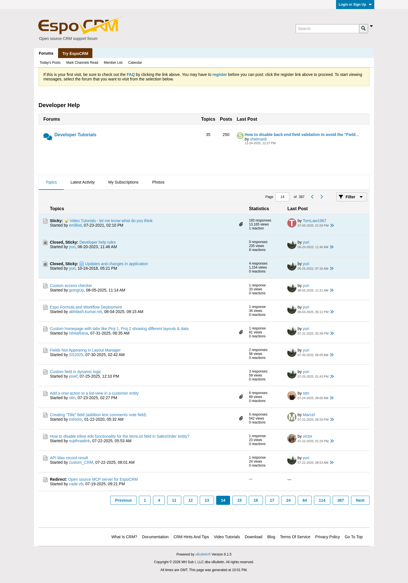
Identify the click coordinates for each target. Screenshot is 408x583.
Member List (113, 63)
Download (253, 537)
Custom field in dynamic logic (75, 371)
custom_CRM (81, 462)
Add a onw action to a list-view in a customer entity (94, 393)
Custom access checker (71, 285)
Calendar (135, 63)
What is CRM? (124, 537)
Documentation (155, 537)
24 (288, 500)
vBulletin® (203, 554)
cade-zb (76, 484)
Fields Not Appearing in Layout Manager (85, 350)
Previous (123, 500)
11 (174, 500)
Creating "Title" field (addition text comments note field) (98, 414)
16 (256, 500)
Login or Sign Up (355, 5)
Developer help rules (97, 242)
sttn (72, 397)
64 (305, 500)
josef (73, 376)
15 (239, 500)
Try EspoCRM (75, 53)
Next (360, 500)
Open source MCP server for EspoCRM (103, 479)
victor (307, 436)
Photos (158, 182)
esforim (75, 419)
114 (322, 500)
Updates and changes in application (116, 263)
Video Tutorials (227, 537)
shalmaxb (258, 139)
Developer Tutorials (75, 134)
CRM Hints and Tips (191, 537)
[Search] (327, 28)
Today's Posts (50, 63)
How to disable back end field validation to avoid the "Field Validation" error (316, 134)
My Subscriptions (123, 182)
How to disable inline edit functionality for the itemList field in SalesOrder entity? (120, 436)
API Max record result (69, 458)
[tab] (51, 182)
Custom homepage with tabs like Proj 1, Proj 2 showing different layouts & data (119, 328)
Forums (46, 53)
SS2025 (76, 354)
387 (340, 500)
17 (272, 500)
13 (207, 500)
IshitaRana (78, 333)
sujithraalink (79, 441)
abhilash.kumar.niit (85, 311)
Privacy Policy (327, 537)
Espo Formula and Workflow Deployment (86, 307)
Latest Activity (83, 182)
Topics (51, 182)
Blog (271, 537)
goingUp (76, 290)
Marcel (309, 414)
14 (223, 500)
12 (190, 500)
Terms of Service (295, 537)
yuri (72, 246)
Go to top (354, 537)
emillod (75, 225)
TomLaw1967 (314, 220)
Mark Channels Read (82, 63)
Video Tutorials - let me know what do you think (111, 220)
